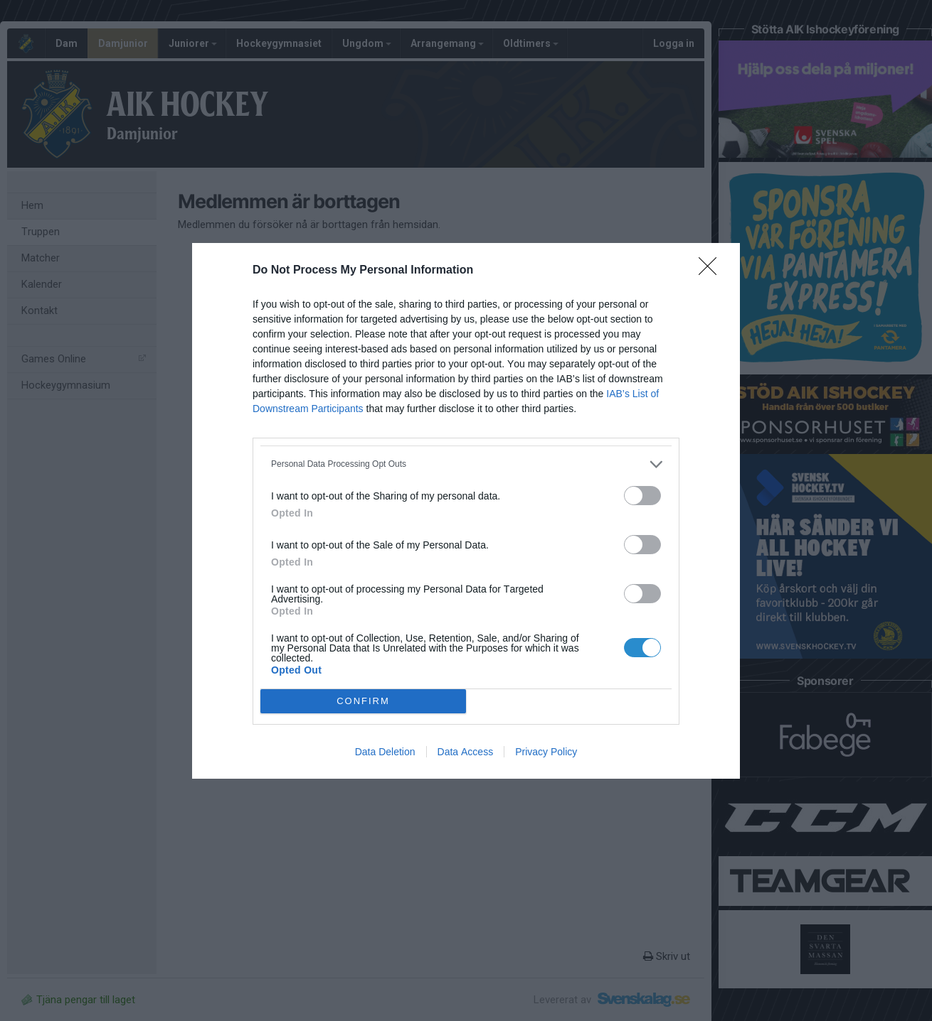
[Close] (712, 270)
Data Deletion (385, 751)
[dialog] (466, 511)
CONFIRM (363, 701)
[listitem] (466, 464)
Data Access (466, 751)
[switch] (642, 495)
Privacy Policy (546, 751)
